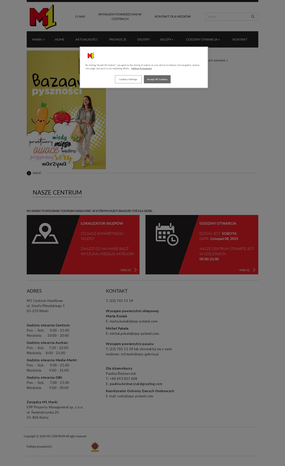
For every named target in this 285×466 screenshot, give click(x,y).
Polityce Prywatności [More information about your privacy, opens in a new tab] (141, 68)
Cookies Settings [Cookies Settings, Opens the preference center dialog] (128, 79)
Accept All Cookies (157, 79)
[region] (144, 67)
